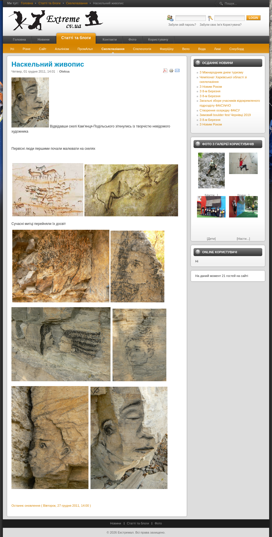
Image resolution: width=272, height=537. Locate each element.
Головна (27, 3)
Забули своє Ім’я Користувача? (221, 24)
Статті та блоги (49, 3)
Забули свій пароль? (182, 24)
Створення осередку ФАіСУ (220, 110)
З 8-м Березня (210, 91)
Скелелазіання (77, 3)
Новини (115, 523)
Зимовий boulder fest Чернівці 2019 (225, 115)
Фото (158, 523)
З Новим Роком (211, 86)
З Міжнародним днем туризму (221, 72)
